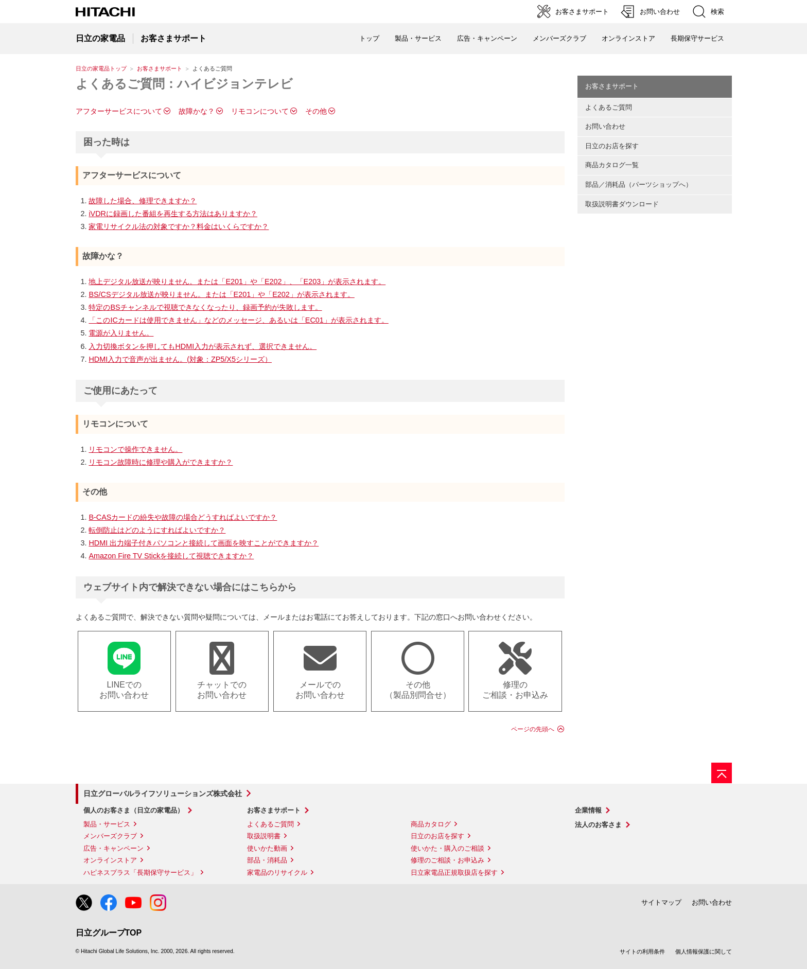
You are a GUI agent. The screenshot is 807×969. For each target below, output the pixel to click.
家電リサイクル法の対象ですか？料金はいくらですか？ (179, 226)
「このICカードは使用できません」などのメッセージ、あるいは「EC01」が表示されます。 (238, 320)
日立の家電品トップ (101, 68)
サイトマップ (661, 902)
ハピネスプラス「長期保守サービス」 (140, 872)
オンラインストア (628, 38)
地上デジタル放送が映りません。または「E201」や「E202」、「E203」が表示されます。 (237, 281)
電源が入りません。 (121, 333)
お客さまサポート (159, 68)
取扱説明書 (263, 836)
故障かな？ (197, 111)
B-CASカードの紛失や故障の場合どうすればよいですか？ (183, 517)
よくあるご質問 (608, 107)
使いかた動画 (267, 848)
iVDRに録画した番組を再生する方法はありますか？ (173, 213)
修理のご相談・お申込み (447, 860)
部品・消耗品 (267, 860)
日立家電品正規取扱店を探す (454, 872)
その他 (316, 111)
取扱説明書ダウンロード (622, 204)
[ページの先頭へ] (721, 773)
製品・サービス (106, 824)
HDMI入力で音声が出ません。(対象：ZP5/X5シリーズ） (180, 359)
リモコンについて (260, 111)
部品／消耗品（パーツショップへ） (638, 184)
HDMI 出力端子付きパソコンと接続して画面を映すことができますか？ (204, 543)
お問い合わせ (605, 126)
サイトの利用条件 (642, 951)
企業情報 (588, 810)
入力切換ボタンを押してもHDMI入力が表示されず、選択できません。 (203, 346)
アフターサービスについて (119, 111)
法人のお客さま (598, 825)
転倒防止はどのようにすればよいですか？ (157, 530)
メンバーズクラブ (559, 38)
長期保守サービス (697, 38)
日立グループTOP (109, 932)
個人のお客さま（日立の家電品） (133, 810)
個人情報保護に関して (703, 951)
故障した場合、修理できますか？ (143, 201)
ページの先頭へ (532, 729)
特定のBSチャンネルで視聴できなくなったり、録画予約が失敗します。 (205, 307)
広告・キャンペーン (113, 848)
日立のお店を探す (612, 146)
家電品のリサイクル (277, 872)
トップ (369, 38)
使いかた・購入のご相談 (447, 848)
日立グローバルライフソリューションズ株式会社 (162, 793)
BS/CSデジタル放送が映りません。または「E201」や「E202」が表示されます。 (221, 294)
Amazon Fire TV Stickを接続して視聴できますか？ (171, 556)
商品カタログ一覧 (612, 165)
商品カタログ (431, 824)
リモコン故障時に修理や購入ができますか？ (161, 462)
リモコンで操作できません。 (135, 449)
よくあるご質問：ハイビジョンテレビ (184, 84)
